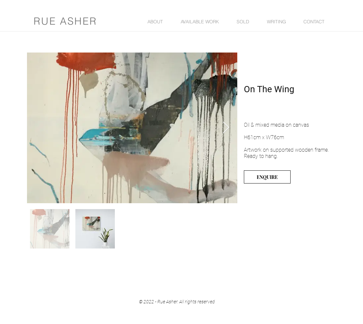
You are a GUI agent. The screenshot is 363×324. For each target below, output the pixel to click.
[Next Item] (226, 127)
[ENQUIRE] (267, 177)
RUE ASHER (65, 21)
